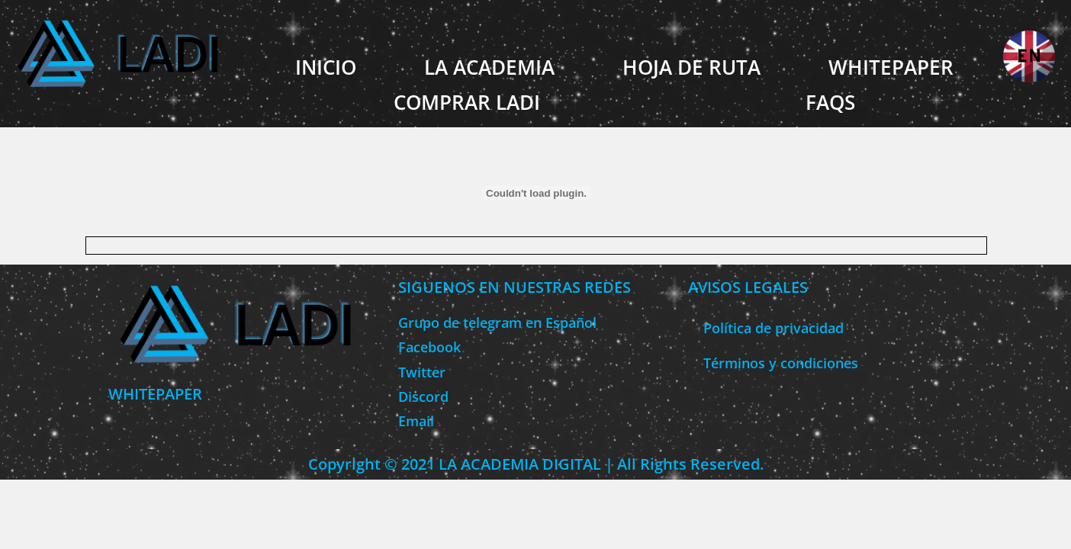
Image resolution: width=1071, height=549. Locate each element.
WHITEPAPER (891, 67)
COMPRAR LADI (467, 102)
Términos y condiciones (780, 363)
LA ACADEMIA (489, 67)
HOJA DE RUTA (691, 67)
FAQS (830, 102)
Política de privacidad (773, 328)
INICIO (325, 67)
